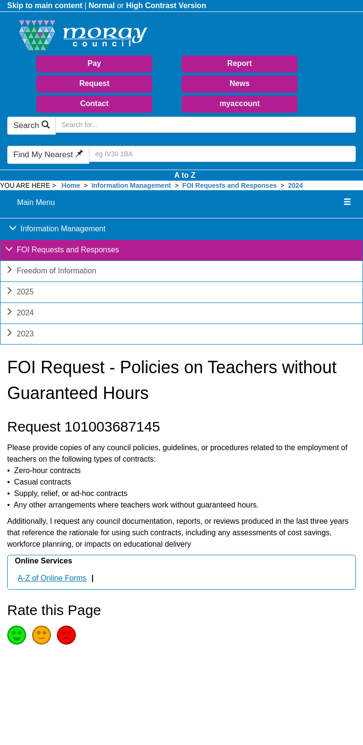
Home (71, 185)
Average (41, 635)
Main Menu (36, 202)
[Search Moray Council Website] (205, 125)
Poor (66, 635)
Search (31, 125)
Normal (101, 5)
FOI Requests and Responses (229, 185)
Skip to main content (44, 5)
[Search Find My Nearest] (222, 154)
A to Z (185, 175)
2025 (19, 292)
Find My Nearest (48, 154)
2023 (19, 334)
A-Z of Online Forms (52, 578)
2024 (295, 185)
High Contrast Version (166, 5)
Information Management (131, 185)
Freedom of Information (50, 271)
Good (16, 635)
